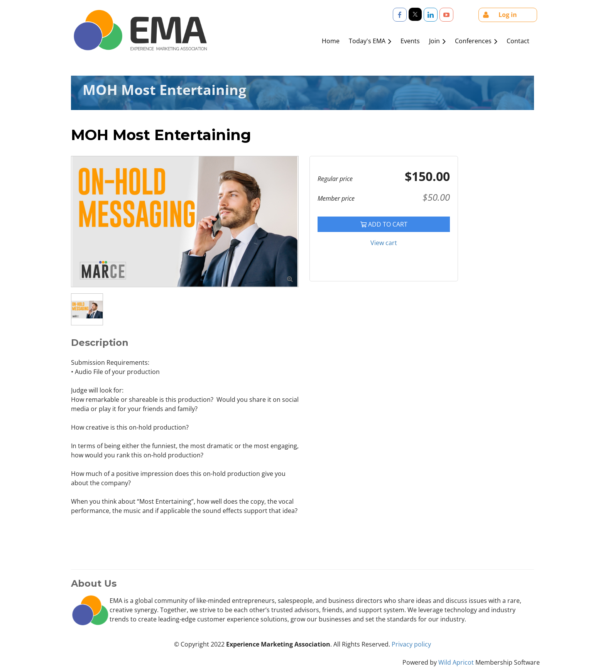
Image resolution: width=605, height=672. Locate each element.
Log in (508, 14)
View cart (383, 243)
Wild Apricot (456, 662)
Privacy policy (411, 644)
